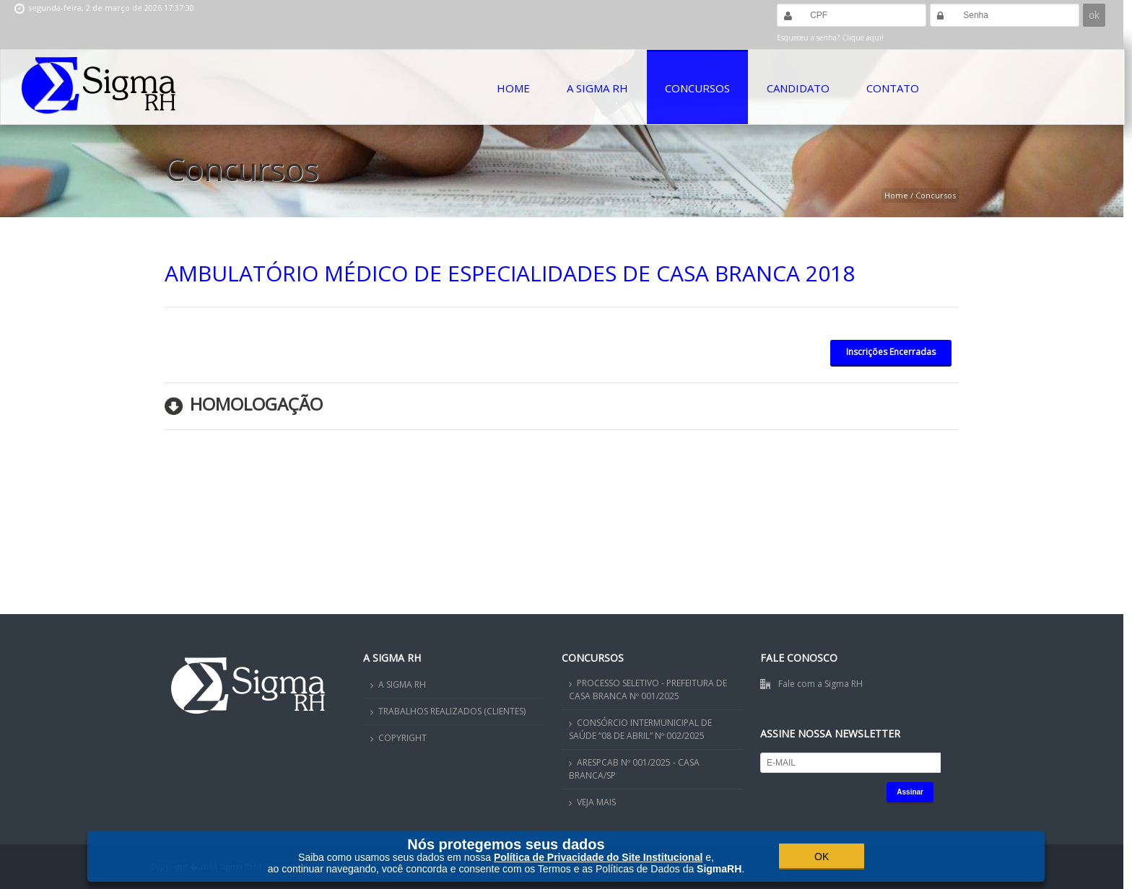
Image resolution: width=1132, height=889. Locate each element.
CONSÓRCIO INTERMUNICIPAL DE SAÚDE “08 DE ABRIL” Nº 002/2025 (640, 729)
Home (513, 88)
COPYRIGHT (402, 738)
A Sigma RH (597, 88)
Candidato (798, 88)
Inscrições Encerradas (891, 352)
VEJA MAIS (596, 802)
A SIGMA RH (402, 684)
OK (821, 856)
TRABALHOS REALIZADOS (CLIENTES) (452, 711)
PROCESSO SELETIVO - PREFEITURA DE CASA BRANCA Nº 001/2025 (648, 689)
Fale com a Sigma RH (820, 684)
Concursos (697, 88)
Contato (892, 88)
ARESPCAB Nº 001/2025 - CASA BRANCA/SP (634, 768)
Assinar (910, 792)
